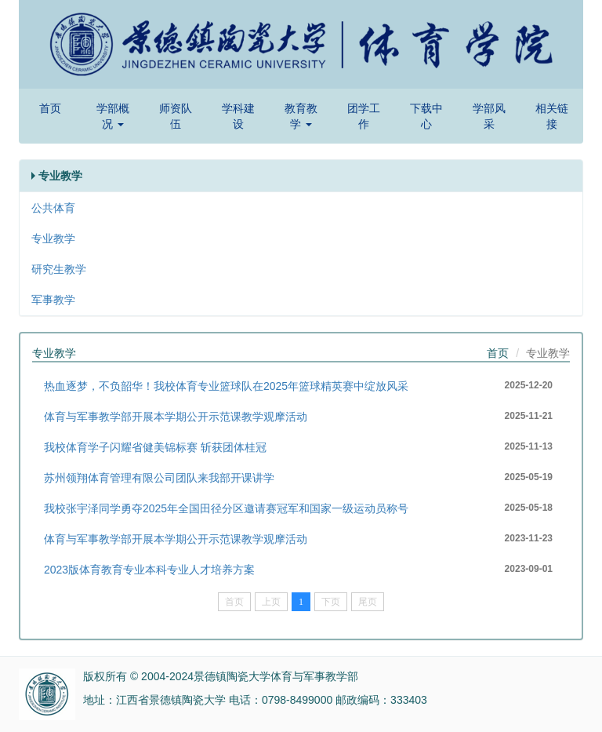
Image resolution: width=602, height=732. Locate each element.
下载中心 (426, 116)
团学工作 (363, 116)
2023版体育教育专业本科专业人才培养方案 (149, 569)
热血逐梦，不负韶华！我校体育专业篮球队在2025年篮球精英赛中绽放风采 (226, 386)
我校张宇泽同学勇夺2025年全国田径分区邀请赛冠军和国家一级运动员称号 (226, 508)
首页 (50, 108)
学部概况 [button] (112, 116)
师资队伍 (175, 116)
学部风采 (489, 116)
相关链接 (551, 116)
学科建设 (238, 116)
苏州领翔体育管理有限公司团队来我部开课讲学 (159, 478)
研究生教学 (58, 269)
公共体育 (53, 208)
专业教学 (53, 238)
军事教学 (53, 299)
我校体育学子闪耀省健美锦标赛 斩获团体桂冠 (155, 447)
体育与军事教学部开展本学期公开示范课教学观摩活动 (175, 416)
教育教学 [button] (301, 116)
